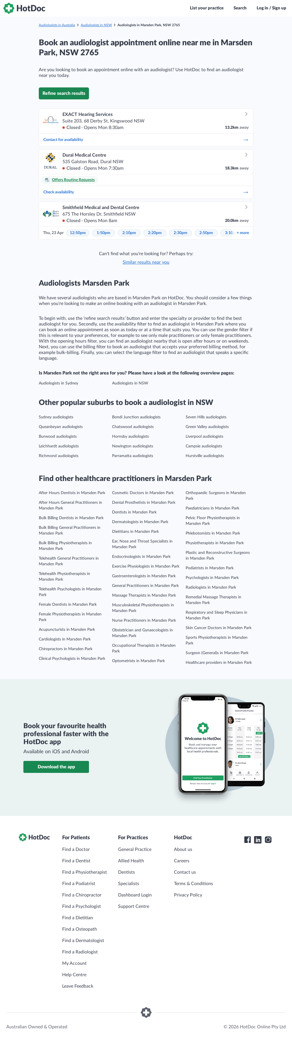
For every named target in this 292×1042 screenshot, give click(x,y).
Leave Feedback (77, 986)
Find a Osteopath (79, 929)
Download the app (56, 767)
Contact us (185, 872)
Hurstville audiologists (205, 456)
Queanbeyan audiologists (61, 427)
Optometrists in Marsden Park (138, 661)
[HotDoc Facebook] (247, 840)
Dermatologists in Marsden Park (140, 522)
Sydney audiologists (56, 417)
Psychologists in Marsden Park (212, 578)
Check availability (146, 192)
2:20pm (155, 233)
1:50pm (103, 233)
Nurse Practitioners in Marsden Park (144, 621)
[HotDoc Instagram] (268, 840)
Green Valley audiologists (207, 427)
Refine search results (63, 93)
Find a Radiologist (80, 952)
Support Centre (133, 906)
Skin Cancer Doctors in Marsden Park (219, 628)
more (243, 233)
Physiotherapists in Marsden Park (215, 543)
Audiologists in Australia (57, 25)
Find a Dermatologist (83, 940)
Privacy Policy (188, 895)
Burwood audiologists (58, 437)
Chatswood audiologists (133, 427)
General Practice (134, 849)
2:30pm (180, 233)
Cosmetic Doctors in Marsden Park (143, 493)
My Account (74, 963)
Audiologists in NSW (96, 25)
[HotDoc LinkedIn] (258, 840)
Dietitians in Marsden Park (135, 532)
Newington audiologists (132, 446)
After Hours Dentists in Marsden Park (72, 493)
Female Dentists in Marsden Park (68, 605)
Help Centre (74, 975)
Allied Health (131, 861)
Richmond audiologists (58, 456)
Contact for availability (146, 140)
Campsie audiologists (204, 446)
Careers (181, 861)
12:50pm (78, 233)
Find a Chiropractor (82, 895)
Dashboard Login (135, 895)
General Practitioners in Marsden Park (145, 586)
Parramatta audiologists (132, 456)
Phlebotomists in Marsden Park (213, 533)
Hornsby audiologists (130, 437)
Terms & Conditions (193, 883)
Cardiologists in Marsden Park (65, 639)
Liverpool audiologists (204, 437)
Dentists (126, 872)
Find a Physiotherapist (84, 872)
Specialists (128, 883)
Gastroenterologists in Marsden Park (144, 576)
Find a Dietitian (77, 918)
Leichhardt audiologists (59, 446)
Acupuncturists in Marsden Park (67, 630)
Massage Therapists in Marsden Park (144, 595)
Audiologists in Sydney (58, 383)
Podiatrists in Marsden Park (210, 568)
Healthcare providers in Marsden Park (219, 663)
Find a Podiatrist (78, 883)
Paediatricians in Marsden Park (212, 508)
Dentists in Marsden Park (134, 512)
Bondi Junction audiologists (136, 417)
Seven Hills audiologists (206, 417)
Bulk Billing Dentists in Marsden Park (71, 518)
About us (183, 849)
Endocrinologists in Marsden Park (141, 557)
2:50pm (206, 233)
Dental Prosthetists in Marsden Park (143, 503)
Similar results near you (146, 262)
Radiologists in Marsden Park (211, 587)
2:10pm (129, 233)
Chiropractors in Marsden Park (65, 649)
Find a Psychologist (81, 906)
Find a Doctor (76, 849)
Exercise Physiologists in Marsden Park (145, 566)
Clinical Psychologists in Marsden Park (72, 659)
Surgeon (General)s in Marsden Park (217, 653)
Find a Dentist (76, 861)
